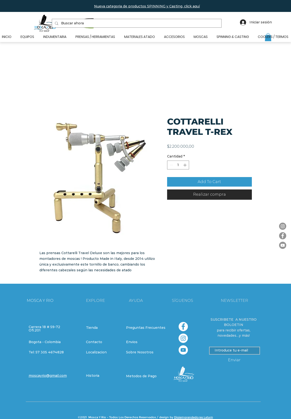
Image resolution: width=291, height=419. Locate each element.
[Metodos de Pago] (143, 376)
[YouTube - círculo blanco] (183, 350)
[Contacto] (103, 342)
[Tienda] (103, 327)
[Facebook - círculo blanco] (183, 326)
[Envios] (143, 342)
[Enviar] (234, 360)
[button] (147, 6)
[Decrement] (171, 165)
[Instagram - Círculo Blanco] (183, 338)
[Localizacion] (103, 352)
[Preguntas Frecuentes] (145, 327)
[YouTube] (282, 245)
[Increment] (185, 165)
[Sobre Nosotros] (143, 352)
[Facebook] (282, 235)
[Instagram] (282, 226)
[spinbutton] (178, 165)
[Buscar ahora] (136, 23)
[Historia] (103, 375)
